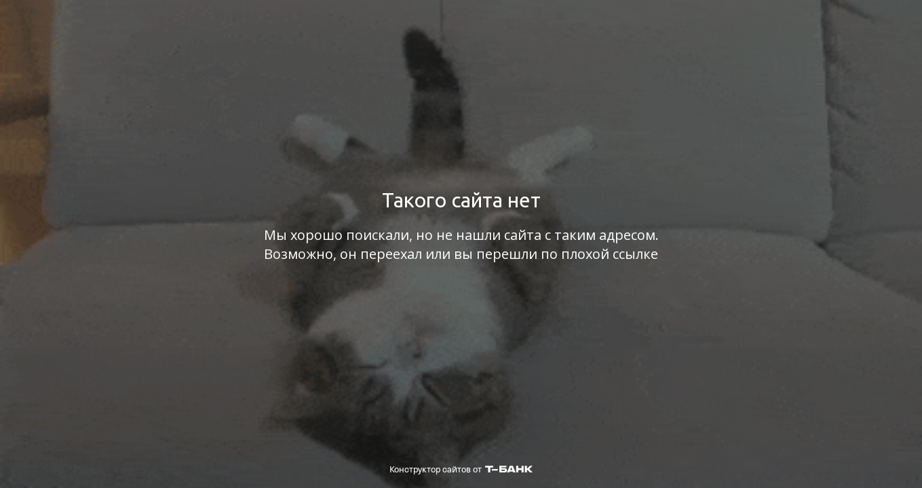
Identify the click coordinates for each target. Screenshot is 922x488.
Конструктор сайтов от (461, 469)
